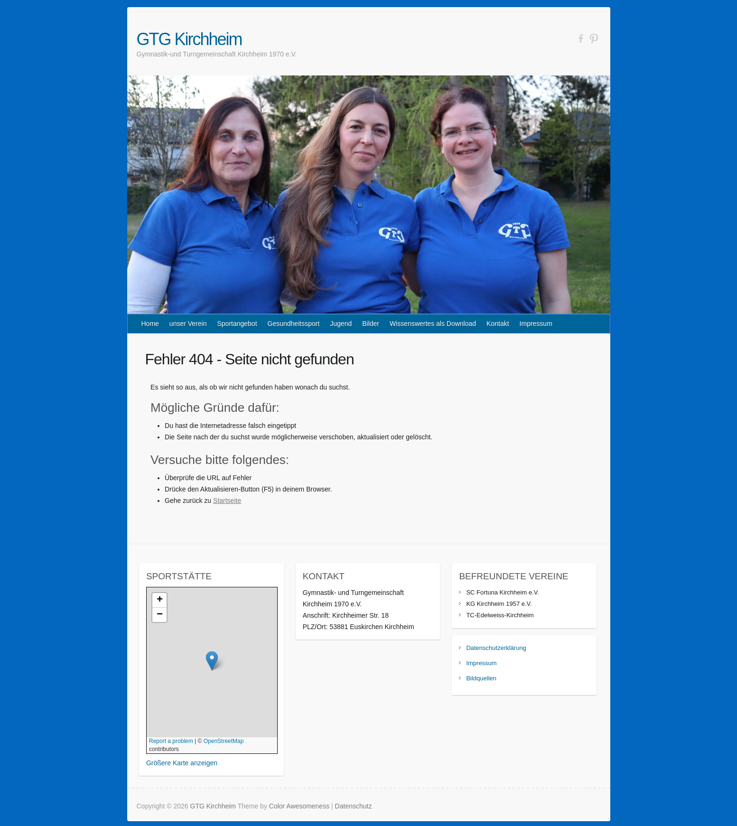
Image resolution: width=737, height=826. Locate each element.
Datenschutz (353, 806)
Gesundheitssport (294, 323)
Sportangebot (237, 323)
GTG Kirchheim (189, 39)
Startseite (227, 500)
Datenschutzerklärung (496, 647)
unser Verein (188, 323)
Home (150, 323)
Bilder (370, 323)
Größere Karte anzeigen (181, 763)
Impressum (536, 323)
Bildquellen (481, 678)
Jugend (341, 323)
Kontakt (497, 323)
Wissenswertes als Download (433, 323)
